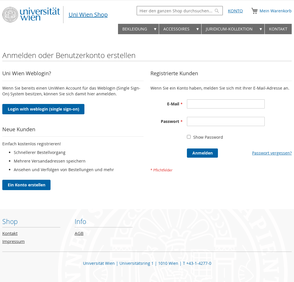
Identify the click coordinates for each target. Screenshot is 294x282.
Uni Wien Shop (88, 14)
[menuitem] (134, 29)
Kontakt (10, 233)
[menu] (147, 30)
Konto (235, 10)
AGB (79, 233)
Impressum (13, 241)
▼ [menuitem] (155, 29)
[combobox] (180, 10)
